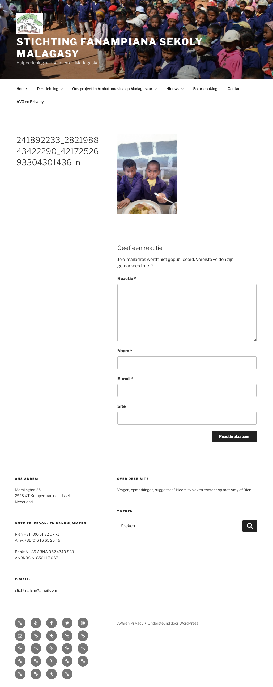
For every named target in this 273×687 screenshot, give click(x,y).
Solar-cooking (205, 88)
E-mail (125, 378)
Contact (235, 88)
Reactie (126, 278)
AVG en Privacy (30, 101)
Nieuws (175, 88)
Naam (124, 350)
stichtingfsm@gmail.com (36, 590)
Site (121, 406)
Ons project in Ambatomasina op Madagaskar (114, 88)
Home (21, 88)
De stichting (50, 88)
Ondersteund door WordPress (173, 623)
